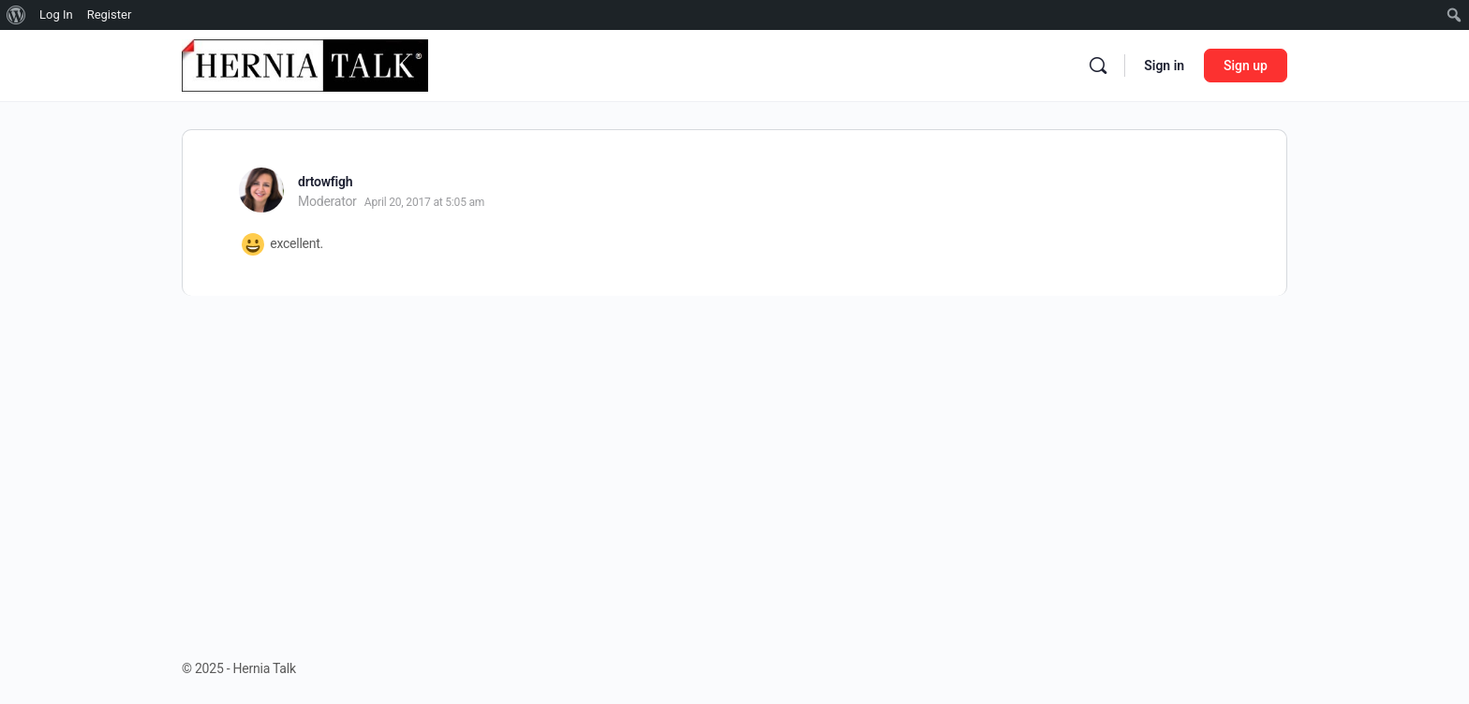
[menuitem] (16, 15)
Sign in (1164, 65)
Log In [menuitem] (56, 14)
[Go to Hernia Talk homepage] (305, 64)
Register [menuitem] (109, 14)
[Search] (1098, 65)
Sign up (1246, 65)
